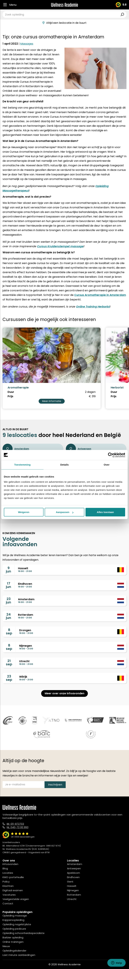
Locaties (8, 873)
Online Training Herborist (93, 307)
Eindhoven (73, 877)
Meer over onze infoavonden (64, 693)
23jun (8, 601)
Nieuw (6, 946)
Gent (70, 881)
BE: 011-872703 (15, 824)
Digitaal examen (13, 890)
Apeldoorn (73, 873)
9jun (8, 570)
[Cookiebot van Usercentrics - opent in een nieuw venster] (110, 454)
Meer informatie (51, 401)
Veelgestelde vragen (16, 899)
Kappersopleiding (13, 920)
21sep (9, 662)
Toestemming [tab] (22, 464)
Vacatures (9, 894)
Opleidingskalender (14, 950)
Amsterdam (16, 449)
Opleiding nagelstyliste (17, 924)
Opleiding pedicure (14, 928)
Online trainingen (13, 942)
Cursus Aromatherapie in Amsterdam (100, 295)
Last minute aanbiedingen (19, 955)
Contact (8, 903)
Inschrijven (55, 785)
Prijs (10, 396)
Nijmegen (73, 890)
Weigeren (23, 512)
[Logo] (64, 4)
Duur (11, 392)
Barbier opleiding (13, 937)
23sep (9, 678)
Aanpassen (64, 512)
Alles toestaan (105, 512)
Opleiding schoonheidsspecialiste (24, 933)
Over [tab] (107, 464)
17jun (8, 585)
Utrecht (72, 899)
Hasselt (71, 886)
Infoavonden (10, 864)
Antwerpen (78, 449)
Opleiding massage (15, 915)
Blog (5, 868)
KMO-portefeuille (13, 877)
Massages (26, 44)
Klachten (8, 886)
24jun (8, 616)
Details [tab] (64, 464)
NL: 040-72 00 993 (17, 827)
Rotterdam (74, 894)
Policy (6, 881)
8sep (9, 631)
